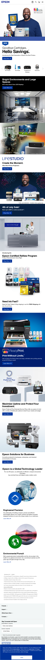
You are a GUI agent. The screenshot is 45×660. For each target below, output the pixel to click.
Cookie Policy (31, 649)
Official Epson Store (7, 613)
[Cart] (39, 2)
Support (4, 609)
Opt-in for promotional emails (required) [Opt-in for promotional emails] (11, 635)
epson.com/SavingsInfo (8, 587)
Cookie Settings (16, 649)
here (27, 651)
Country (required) (6, 628)
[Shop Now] (7, 58)
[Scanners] (37, 67)
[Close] (21, 658)
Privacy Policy (5, 638)
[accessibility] (32, 2)
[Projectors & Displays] (27, 68)
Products (5, 606)
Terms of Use (17, 640)
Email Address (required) (7, 623)
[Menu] (42, 2)
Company (5, 616)
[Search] (36, 2)
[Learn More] (7, 87)
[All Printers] (7, 67)
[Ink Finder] (17, 67)
